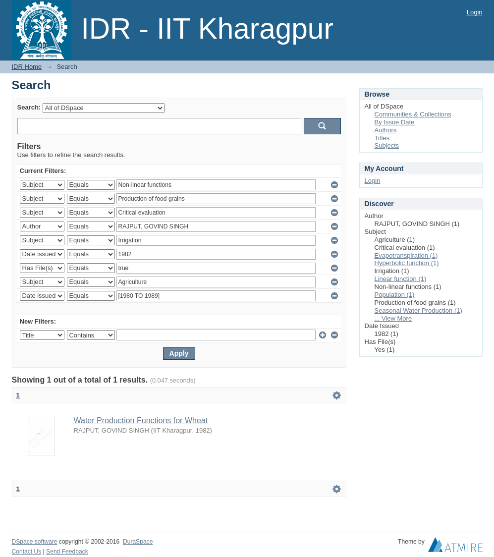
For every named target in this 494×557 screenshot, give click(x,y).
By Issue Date (395, 122)
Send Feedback (67, 551)
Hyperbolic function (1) (407, 263)
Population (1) (395, 294)
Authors (386, 130)
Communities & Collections (413, 114)
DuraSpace (138, 541)
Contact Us (27, 551)
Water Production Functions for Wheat (141, 420)
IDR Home (27, 66)
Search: (29, 107)
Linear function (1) (401, 278)
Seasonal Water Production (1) (418, 310)
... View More (393, 318)
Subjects (387, 145)
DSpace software (34, 541)
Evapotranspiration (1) (406, 255)
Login (475, 12)
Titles (382, 138)
